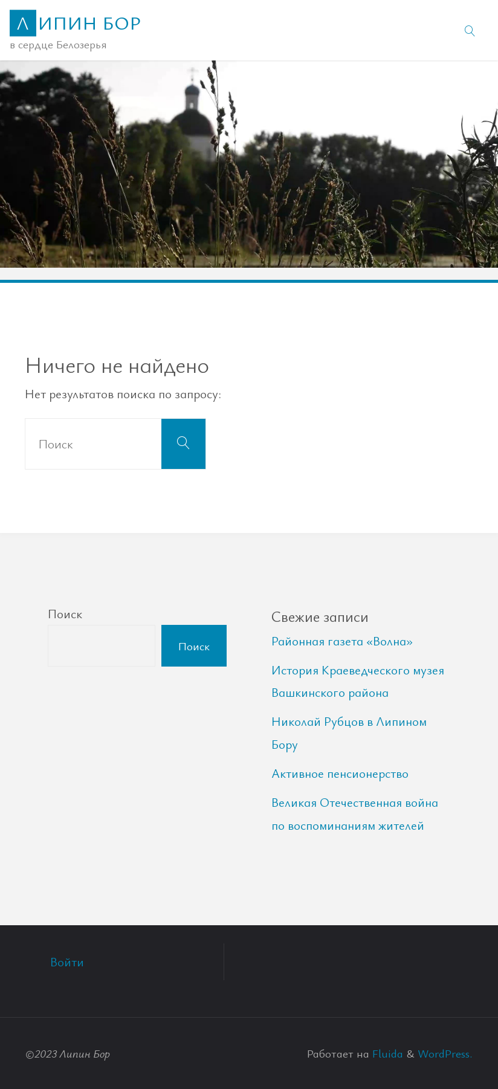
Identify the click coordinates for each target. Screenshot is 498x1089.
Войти (67, 961)
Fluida (386, 1053)
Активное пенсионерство (340, 772)
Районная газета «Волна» (342, 640)
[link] (470, 30)
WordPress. (445, 1053)
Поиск (65, 613)
